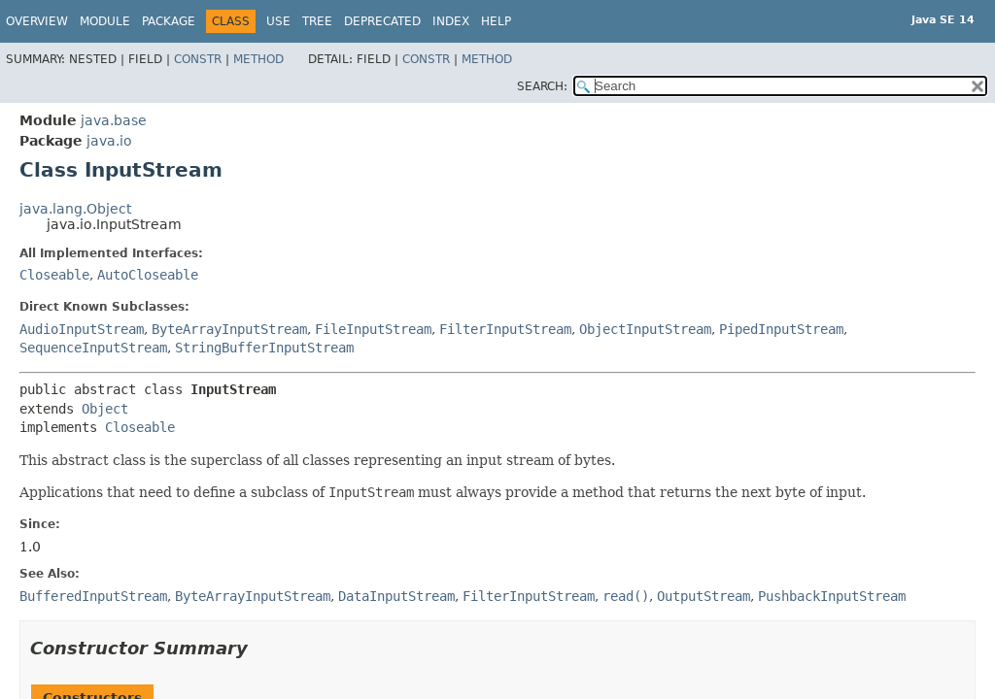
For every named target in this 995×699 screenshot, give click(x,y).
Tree (317, 21)
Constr (198, 59)
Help (496, 21)
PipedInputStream (781, 329)
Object (105, 408)
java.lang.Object (75, 208)
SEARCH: (542, 86)
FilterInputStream (505, 329)
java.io (109, 141)
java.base (114, 120)
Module (105, 21)
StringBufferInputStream (264, 347)
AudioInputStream (81, 329)
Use (278, 21)
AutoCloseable (147, 275)
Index (450, 21)
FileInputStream (373, 329)
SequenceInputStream (93, 347)
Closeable (54, 275)
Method (258, 59)
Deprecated (382, 21)
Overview (37, 21)
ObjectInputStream (645, 329)
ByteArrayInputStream (229, 329)
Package (168, 21)
